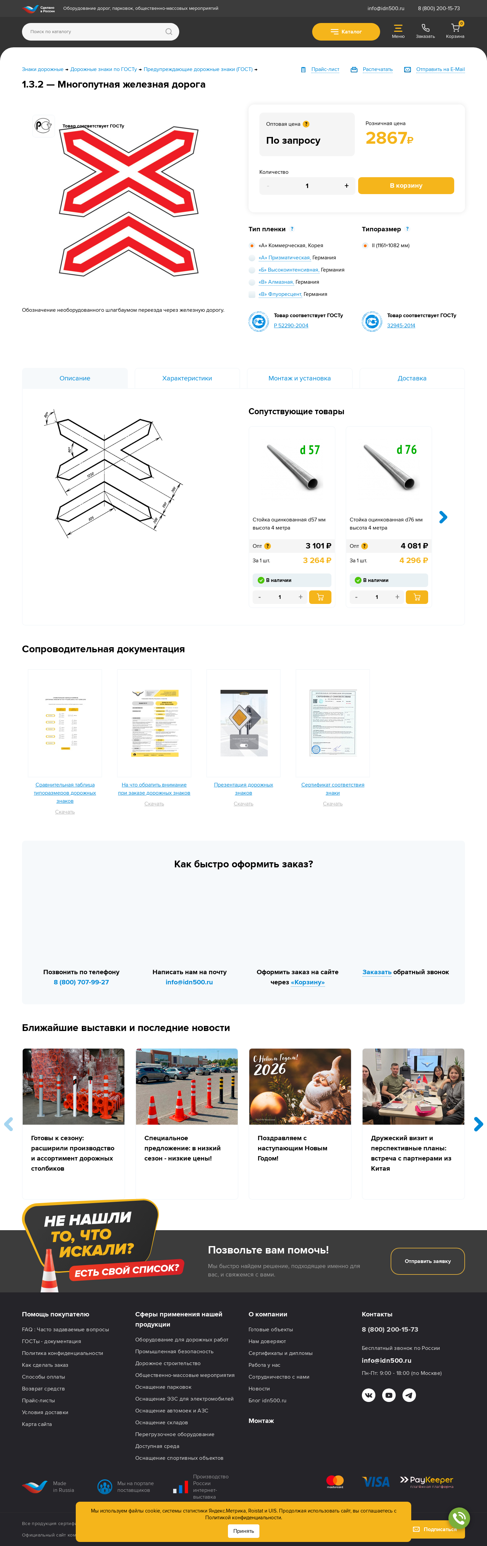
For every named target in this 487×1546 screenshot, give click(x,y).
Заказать (377, 972)
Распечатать (378, 69)
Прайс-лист (325, 69)
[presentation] (443, 517)
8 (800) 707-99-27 (81, 982)
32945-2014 (401, 325)
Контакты (377, 1314)
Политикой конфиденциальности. (243, 1518)
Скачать (65, 812)
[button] (478, 1124)
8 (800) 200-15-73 (439, 8)
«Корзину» (308, 982)
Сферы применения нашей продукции (179, 1319)
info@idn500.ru (386, 8)
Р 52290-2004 (291, 325)
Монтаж (261, 1421)
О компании (268, 1314)
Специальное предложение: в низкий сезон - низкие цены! (182, 1148)
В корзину (406, 186)
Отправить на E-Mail (440, 69)
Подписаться (435, 1529)
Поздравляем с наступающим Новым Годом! (292, 1148)
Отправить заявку (428, 1261)
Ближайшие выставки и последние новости (126, 1028)
